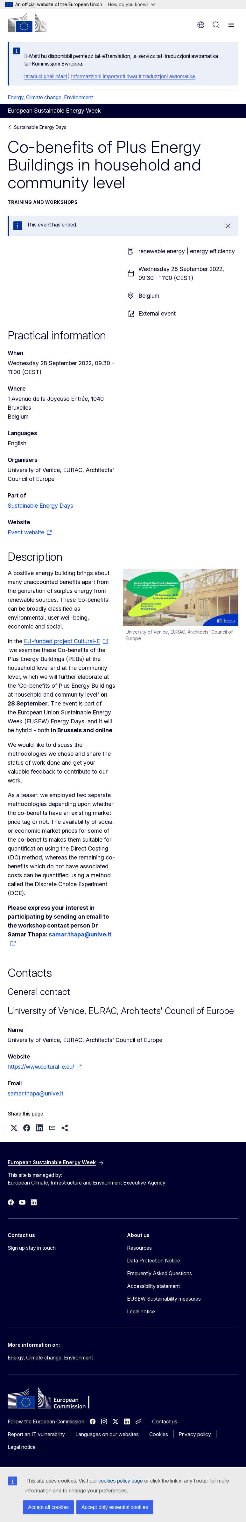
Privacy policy (195, 1434)
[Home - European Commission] (27, 22)
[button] (14, 1128)
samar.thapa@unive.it (35, 1093)
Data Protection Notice (153, 1260)
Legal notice (141, 1311)
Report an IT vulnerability (36, 1434)
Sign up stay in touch (32, 1248)
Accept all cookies (48, 1507)
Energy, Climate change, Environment (50, 97)
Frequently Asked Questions (159, 1273)
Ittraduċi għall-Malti (45, 76)
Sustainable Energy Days (40, 127)
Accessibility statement (153, 1286)
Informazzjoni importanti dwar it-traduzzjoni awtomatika (133, 76)
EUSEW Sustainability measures (164, 1299)
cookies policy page (120, 1481)
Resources (139, 1248)
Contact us (164, 1421)
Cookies (158, 1434)
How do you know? (131, 4)
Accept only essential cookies (114, 1507)
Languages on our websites (107, 1434)
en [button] (201, 25)
